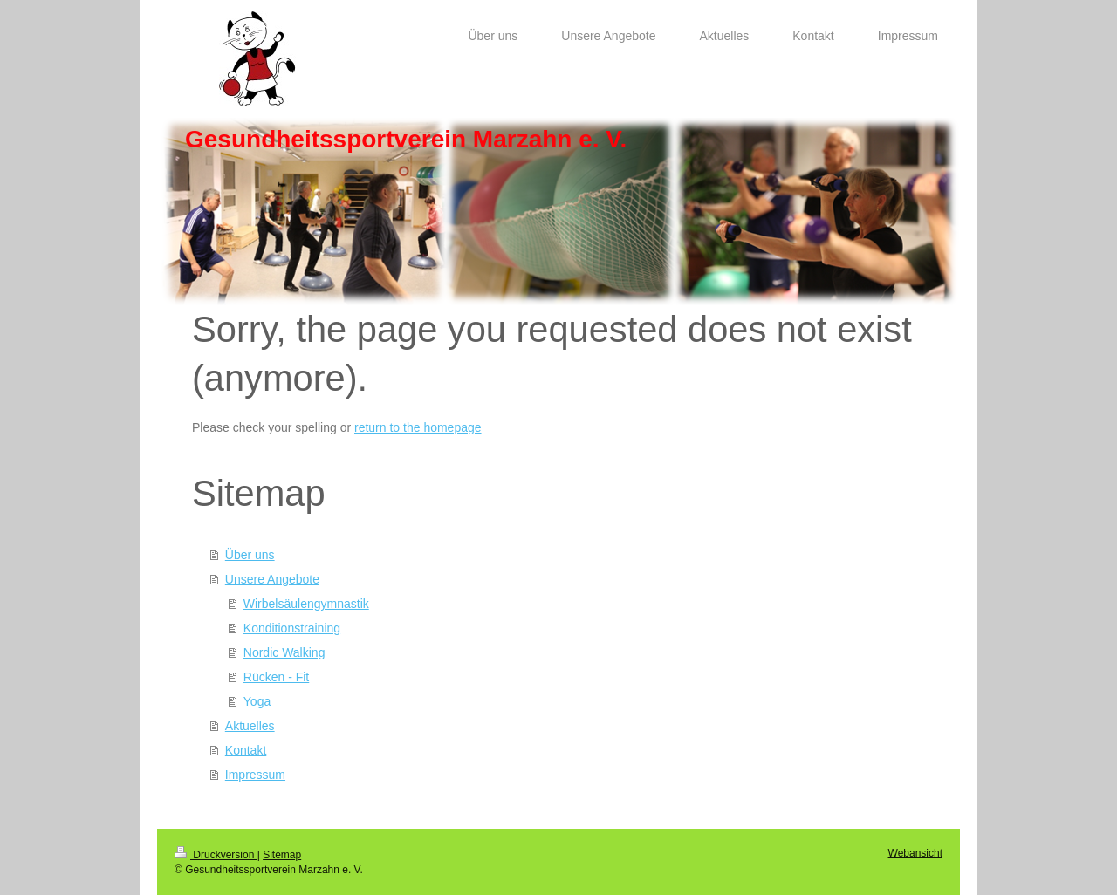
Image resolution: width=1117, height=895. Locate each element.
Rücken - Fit (276, 677)
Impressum (255, 775)
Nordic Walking (284, 652)
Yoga (257, 701)
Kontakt (245, 750)
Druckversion (216, 855)
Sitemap (282, 855)
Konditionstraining (291, 628)
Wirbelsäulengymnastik (306, 604)
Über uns (250, 555)
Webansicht (915, 853)
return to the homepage (418, 427)
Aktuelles (250, 726)
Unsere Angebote (272, 579)
